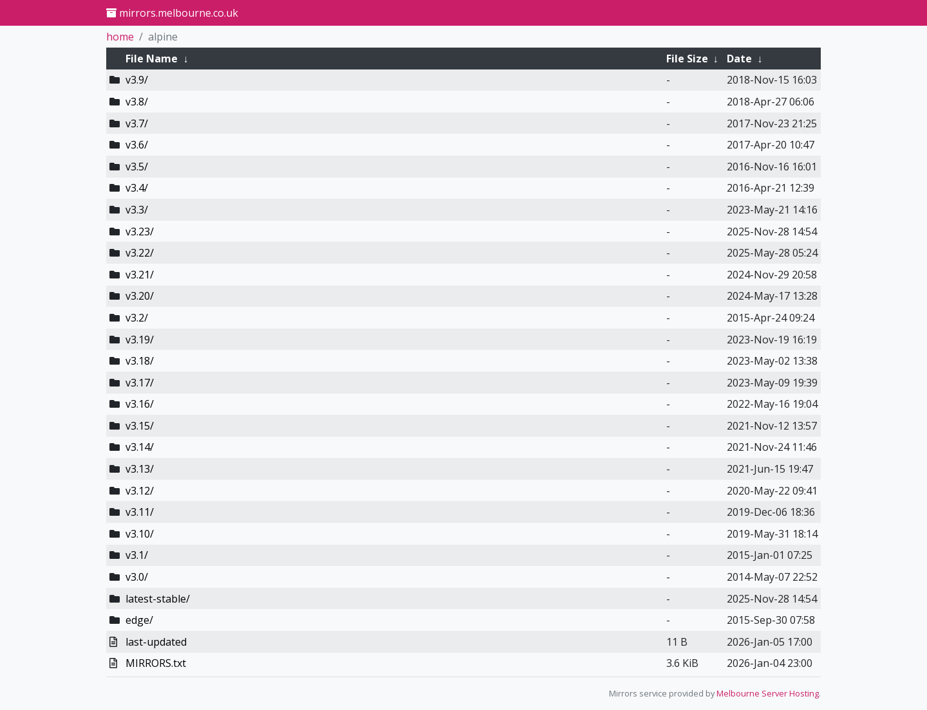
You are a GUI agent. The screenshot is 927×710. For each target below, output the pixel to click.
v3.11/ (140, 512)
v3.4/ (137, 188)
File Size (687, 58)
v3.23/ (140, 231)
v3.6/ (137, 145)
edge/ (139, 620)
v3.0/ (137, 577)
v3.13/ (140, 469)
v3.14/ (140, 447)
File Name (152, 58)
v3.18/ (140, 361)
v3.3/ (137, 210)
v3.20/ (140, 296)
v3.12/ (140, 491)
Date (739, 58)
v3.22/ (140, 253)
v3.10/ (140, 534)
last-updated (156, 642)
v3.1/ (137, 555)
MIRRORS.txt (156, 663)
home (120, 37)
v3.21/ (140, 275)
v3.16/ (140, 404)
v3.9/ (137, 80)
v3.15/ (140, 426)
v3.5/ (137, 166)
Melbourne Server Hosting (767, 693)
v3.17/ (140, 383)
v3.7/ (137, 123)
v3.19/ (140, 339)
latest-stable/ (158, 599)
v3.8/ (137, 102)
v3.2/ (137, 318)
